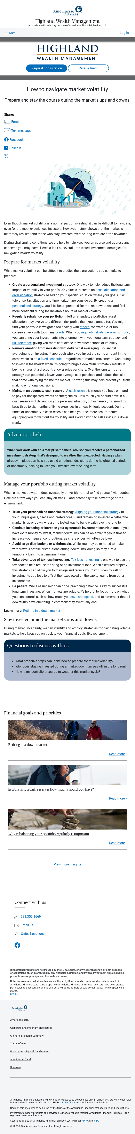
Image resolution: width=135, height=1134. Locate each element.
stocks (84, 327)
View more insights (67, 864)
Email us (27, 925)
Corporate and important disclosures (31, 1027)
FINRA (85, 1120)
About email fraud (20, 1059)
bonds (59, 332)
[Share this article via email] (17, 122)
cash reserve (78, 391)
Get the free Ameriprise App (70, 1088)
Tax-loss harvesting (85, 560)
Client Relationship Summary (26, 1035)
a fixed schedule (50, 359)
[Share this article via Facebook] (17, 139)
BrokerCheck (68, 1102)
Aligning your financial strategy (97, 512)
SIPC (97, 1120)
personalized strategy (27, 306)
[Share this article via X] (17, 156)
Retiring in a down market (41, 611)
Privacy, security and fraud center (29, 1051)
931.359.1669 (31, 917)
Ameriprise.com (19, 1019)
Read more (117, 754)
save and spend (81, 597)
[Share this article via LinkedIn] (17, 148)
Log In (124, 33)
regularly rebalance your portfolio (105, 332)
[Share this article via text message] (17, 131)
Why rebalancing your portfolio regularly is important (48, 834)
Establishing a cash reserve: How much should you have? (51, 789)
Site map (15, 1067)
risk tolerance (22, 343)
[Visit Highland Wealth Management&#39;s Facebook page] (17, 945)
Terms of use (18, 1043)
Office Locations (33, 934)
